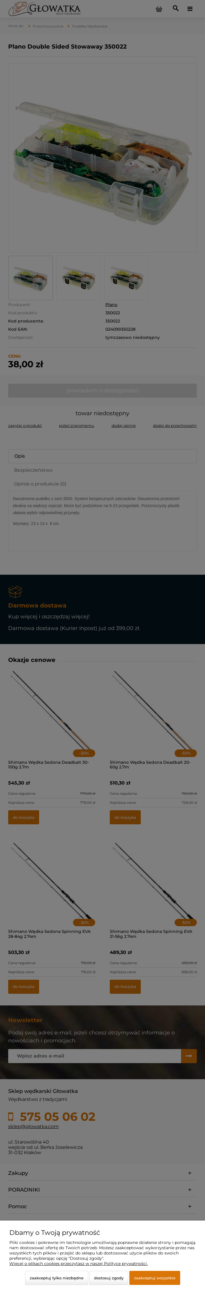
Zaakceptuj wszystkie (155, 1278)
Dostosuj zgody (109, 1278)
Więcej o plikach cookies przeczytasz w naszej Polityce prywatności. (78, 1263)
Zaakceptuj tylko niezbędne (57, 1278)
